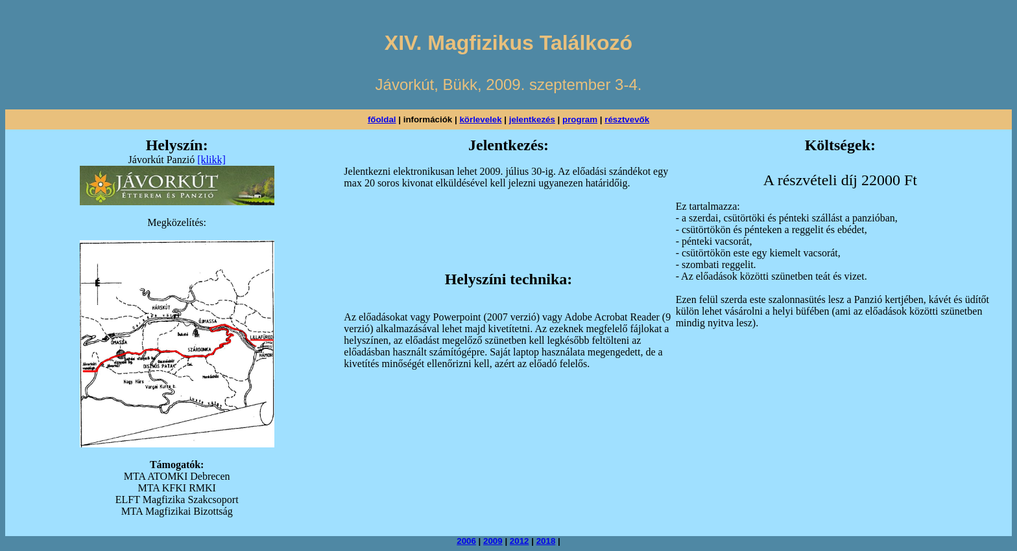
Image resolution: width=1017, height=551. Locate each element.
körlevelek (480, 119)
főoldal (382, 119)
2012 (519, 541)
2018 (546, 541)
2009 (493, 541)
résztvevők (626, 119)
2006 (466, 541)
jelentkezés (532, 119)
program (579, 119)
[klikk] (211, 159)
